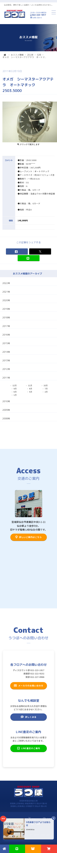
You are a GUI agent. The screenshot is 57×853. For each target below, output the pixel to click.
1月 (15, 395)
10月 (46, 385)
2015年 (6, 343)
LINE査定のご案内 (28, 748)
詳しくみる (28, 716)
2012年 (6, 369)
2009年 (6, 409)
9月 (15, 389)
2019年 (6, 308)
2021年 (6, 291)
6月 (15, 392)
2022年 (6, 283)
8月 (30, 389)
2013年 (6, 360)
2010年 (6, 401)
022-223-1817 (39, 15)
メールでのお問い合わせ (28, 685)
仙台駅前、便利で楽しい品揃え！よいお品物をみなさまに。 (28, 5)
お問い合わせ (37, 18)
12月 (14, 385)
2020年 (6, 300)
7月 (46, 389)
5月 (30, 392)
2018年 (6, 317)
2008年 (6, 418)
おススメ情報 (17, 54)
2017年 (6, 326)
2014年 (6, 351)
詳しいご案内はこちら (28, 537)
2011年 (30, 54)
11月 (30, 385)
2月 (46, 392)
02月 (39, 54)
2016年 (6, 334)
